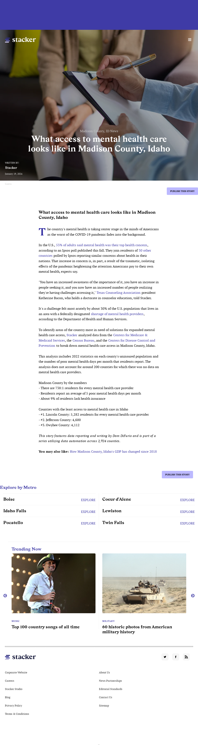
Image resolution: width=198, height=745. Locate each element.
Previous (5, 596)
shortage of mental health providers (117, 314)
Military (108, 621)
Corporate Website (16, 672)
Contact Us (105, 697)
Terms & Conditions (17, 714)
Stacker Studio (13, 689)
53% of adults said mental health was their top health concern (101, 245)
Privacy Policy (13, 705)
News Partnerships (110, 681)
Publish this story (182, 191)
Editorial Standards (110, 689)
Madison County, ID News (99, 131)
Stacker (11, 168)
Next (193, 596)
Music (16, 621)
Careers (9, 681)
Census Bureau (83, 340)
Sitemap (104, 705)
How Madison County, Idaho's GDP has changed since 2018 (113, 451)
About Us (104, 672)
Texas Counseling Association (119, 292)
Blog (7, 697)
